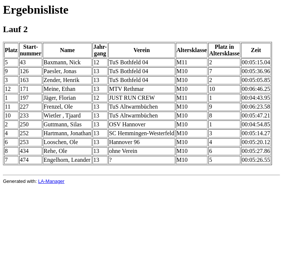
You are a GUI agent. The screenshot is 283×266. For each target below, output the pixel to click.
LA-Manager (51, 181)
